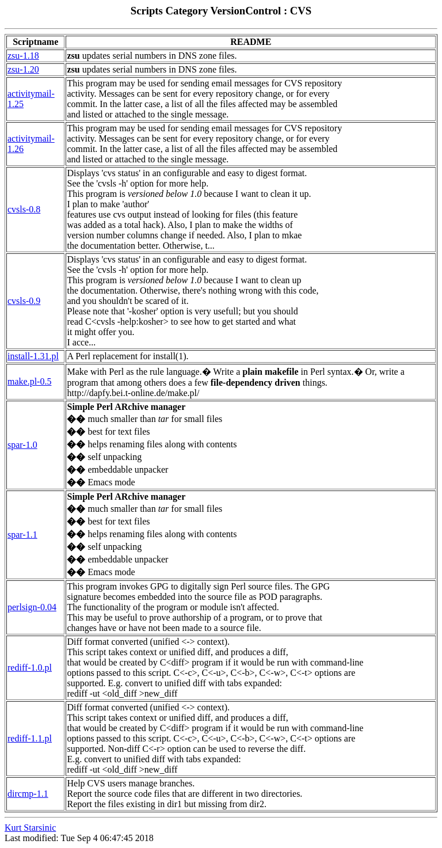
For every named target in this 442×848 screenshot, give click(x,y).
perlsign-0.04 (31, 607)
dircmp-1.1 (27, 793)
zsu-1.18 (23, 55)
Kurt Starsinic (30, 827)
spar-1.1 (22, 534)
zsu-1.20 (23, 69)
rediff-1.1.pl (29, 738)
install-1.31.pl (33, 356)
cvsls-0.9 (23, 301)
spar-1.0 (22, 445)
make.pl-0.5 (29, 381)
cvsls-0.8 (23, 209)
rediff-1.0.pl (29, 667)
